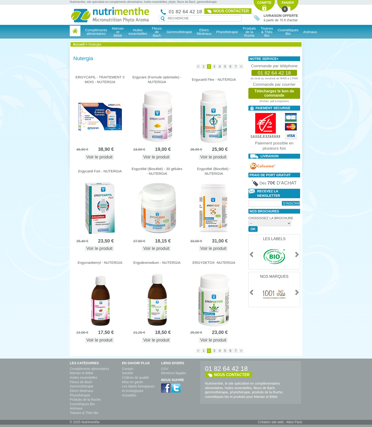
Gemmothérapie (81, 386)
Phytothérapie (80, 395)
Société (127, 373)
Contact (127, 369)
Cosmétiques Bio (82, 404)
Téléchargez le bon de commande (274, 93)
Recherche (163, 18)
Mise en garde (132, 382)
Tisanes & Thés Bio (84, 413)
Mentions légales (173, 373)
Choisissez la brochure (270, 218)
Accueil (79, 44)
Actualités (129, 395)
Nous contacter (231, 11)
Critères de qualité (135, 377)
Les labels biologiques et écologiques (138, 388)
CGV (164, 369)
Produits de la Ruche (249, 32)
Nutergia (94, 44)
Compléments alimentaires (89, 369)
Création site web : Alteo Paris (280, 422)
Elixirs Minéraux (204, 31)
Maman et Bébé (81, 373)
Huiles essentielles (83, 377)
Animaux (310, 32)
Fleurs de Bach (81, 382)
